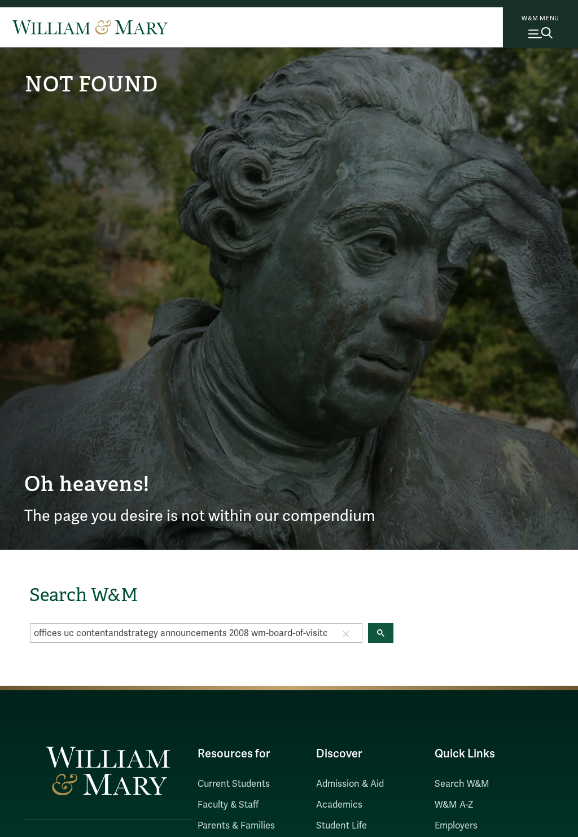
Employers (456, 825)
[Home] (90, 27)
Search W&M (462, 784)
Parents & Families (236, 825)
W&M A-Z (454, 804)
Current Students (234, 784)
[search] (180, 633)
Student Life (341, 825)
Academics (339, 804)
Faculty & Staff (228, 804)
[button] (346, 633)
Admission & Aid (350, 784)
